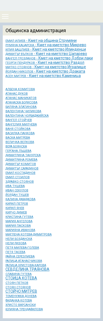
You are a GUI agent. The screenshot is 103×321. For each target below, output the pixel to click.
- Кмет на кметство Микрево (45, 45)
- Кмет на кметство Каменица (43, 75)
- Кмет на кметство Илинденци (45, 49)
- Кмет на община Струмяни (41, 40)
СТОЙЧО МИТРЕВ (21, 291)
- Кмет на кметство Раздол (44, 62)
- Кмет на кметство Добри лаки (49, 58)
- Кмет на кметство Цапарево (46, 53)
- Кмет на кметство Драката (45, 71)
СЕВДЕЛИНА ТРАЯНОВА (27, 269)
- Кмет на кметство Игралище (45, 67)
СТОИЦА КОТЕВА (21, 278)
